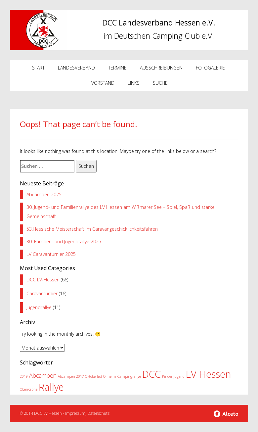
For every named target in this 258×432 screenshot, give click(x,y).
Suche (160, 83)
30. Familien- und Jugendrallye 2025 (63, 241)
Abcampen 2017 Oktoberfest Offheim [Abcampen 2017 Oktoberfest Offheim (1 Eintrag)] (87, 376)
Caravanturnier (42, 293)
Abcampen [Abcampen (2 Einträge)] (43, 375)
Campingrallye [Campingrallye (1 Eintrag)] (129, 376)
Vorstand (102, 83)
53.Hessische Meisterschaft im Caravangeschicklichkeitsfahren (92, 229)
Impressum (75, 413)
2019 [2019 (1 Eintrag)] (24, 376)
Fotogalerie (210, 68)
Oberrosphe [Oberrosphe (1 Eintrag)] (28, 389)
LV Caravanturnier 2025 (51, 254)
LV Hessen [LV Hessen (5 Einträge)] (208, 374)
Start (38, 68)
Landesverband (76, 68)
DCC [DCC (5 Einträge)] (151, 374)
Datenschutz (98, 413)
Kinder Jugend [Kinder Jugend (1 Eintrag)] (173, 376)
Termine (117, 68)
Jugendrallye (39, 307)
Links (134, 83)
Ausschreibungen (161, 68)
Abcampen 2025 (44, 194)
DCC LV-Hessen (43, 279)
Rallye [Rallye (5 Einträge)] (51, 387)
